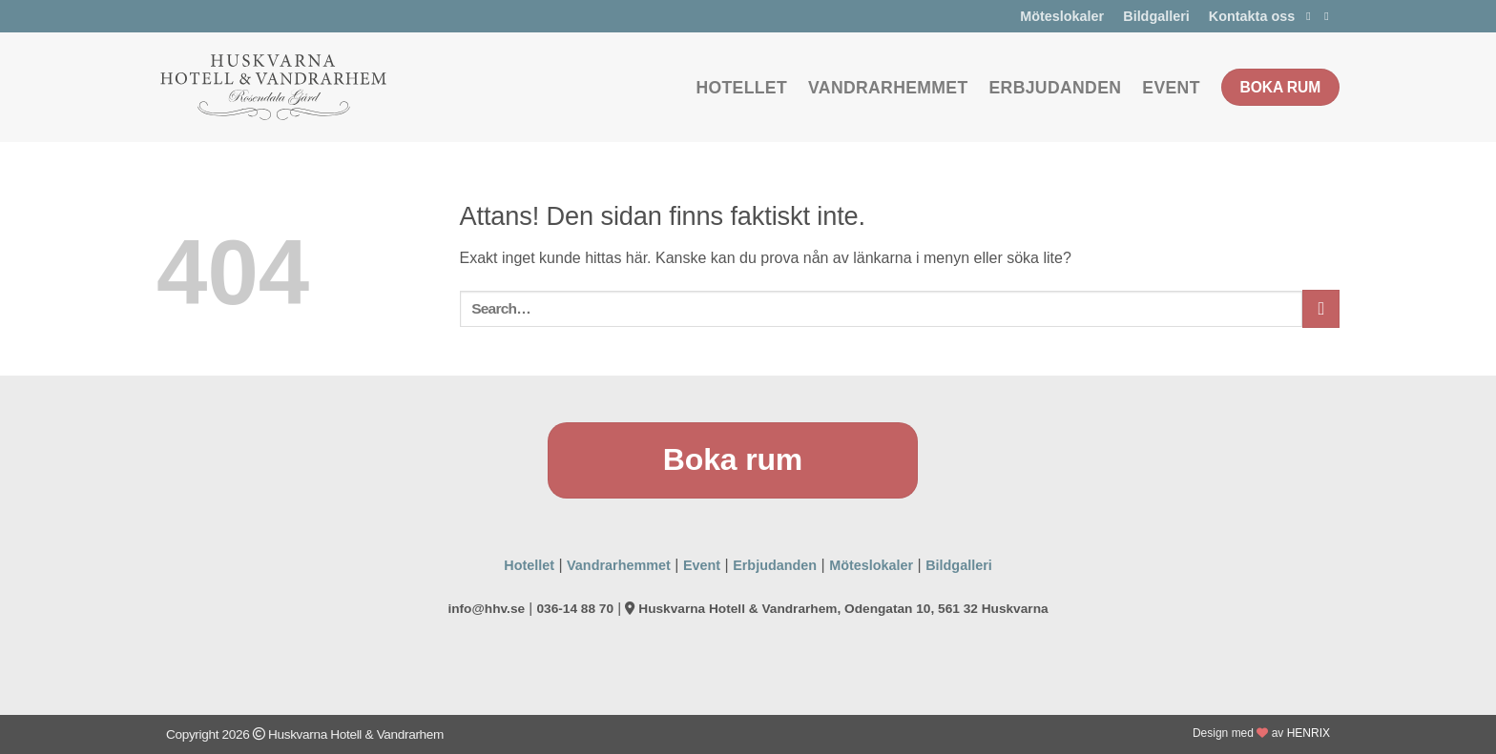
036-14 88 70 (574, 608)
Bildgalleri (1156, 16)
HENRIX (1308, 733)
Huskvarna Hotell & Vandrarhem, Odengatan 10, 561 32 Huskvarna (836, 608)
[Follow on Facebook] (1312, 16)
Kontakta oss (1252, 16)
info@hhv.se (486, 608)
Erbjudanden (1055, 87)
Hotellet (741, 87)
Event (1170, 87)
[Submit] (1321, 308)
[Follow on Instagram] (1330, 16)
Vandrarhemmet (887, 87)
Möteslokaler (1062, 16)
